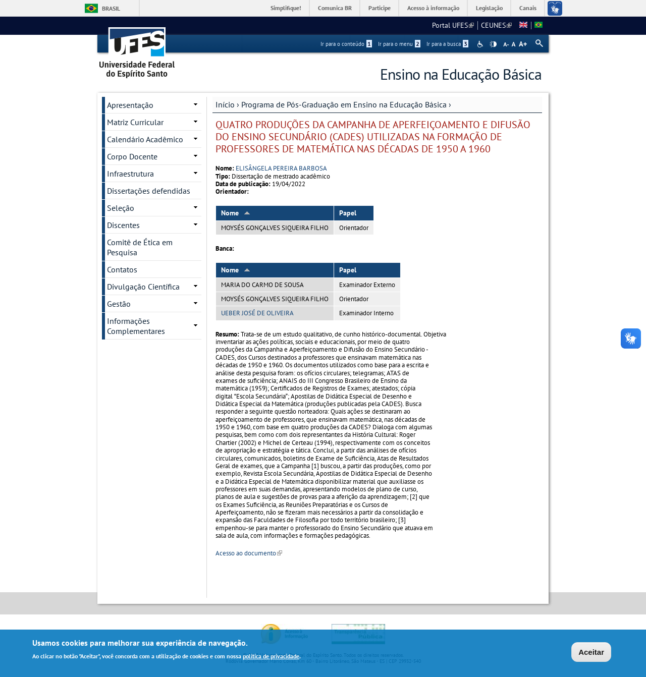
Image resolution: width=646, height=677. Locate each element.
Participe (379, 8)
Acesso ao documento (249, 553)
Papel (347, 212)
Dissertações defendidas (148, 191)
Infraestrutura (130, 173)
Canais (527, 8)
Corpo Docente (132, 156)
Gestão (119, 304)
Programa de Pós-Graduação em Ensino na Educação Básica (344, 104)
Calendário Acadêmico (145, 139)
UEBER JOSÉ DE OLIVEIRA (257, 313)
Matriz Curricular (135, 122)
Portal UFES (453, 25)
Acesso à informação (433, 8)
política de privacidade (271, 657)
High (493, 44)
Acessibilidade (481, 44)
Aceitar (591, 653)
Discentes (123, 225)
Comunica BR (335, 8)
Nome (235, 212)
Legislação (489, 8)
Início (225, 104)
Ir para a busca (447, 43)
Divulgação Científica (143, 286)
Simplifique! (286, 8)
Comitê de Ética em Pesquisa (140, 247)
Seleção (120, 208)
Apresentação (130, 105)
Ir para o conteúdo (346, 43)
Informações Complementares (136, 326)
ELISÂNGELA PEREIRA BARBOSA (281, 168)
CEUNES (496, 25)
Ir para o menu (399, 43)
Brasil (111, 8)
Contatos (122, 269)
